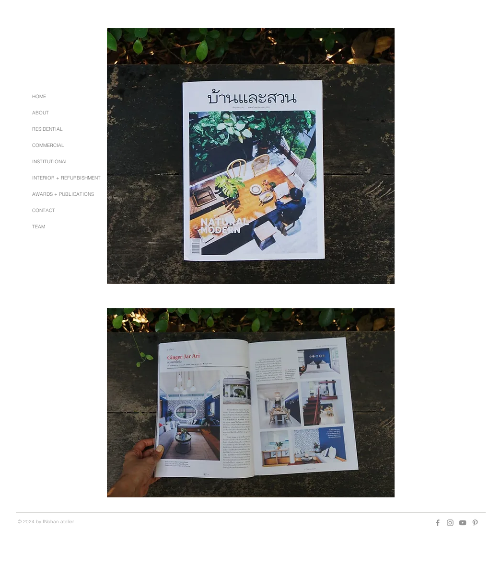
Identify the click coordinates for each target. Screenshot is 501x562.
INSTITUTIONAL (50, 161)
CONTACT (43, 210)
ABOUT (40, 113)
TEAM (38, 227)
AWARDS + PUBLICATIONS (63, 194)
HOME (39, 96)
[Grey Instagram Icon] (450, 522)
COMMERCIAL (48, 145)
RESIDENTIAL (47, 129)
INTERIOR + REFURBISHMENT (66, 178)
